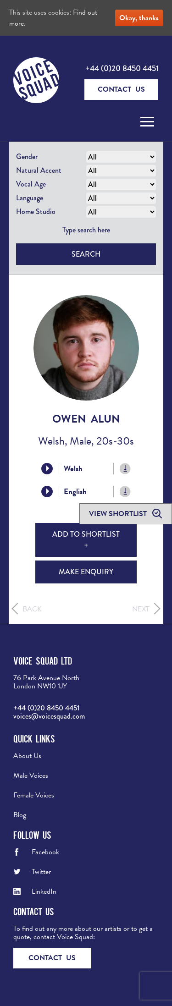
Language (29, 197)
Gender (27, 156)
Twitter (41, 871)
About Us (27, 755)
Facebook (45, 852)
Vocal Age (31, 184)
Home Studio (35, 211)
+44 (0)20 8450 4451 (122, 68)
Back (32, 609)
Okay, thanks (139, 17)
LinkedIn (44, 891)
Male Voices (30, 775)
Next (141, 609)
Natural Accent (38, 170)
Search (86, 254)
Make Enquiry (86, 571)
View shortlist (119, 513)
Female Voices (33, 795)
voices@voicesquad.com (49, 716)
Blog (19, 814)
